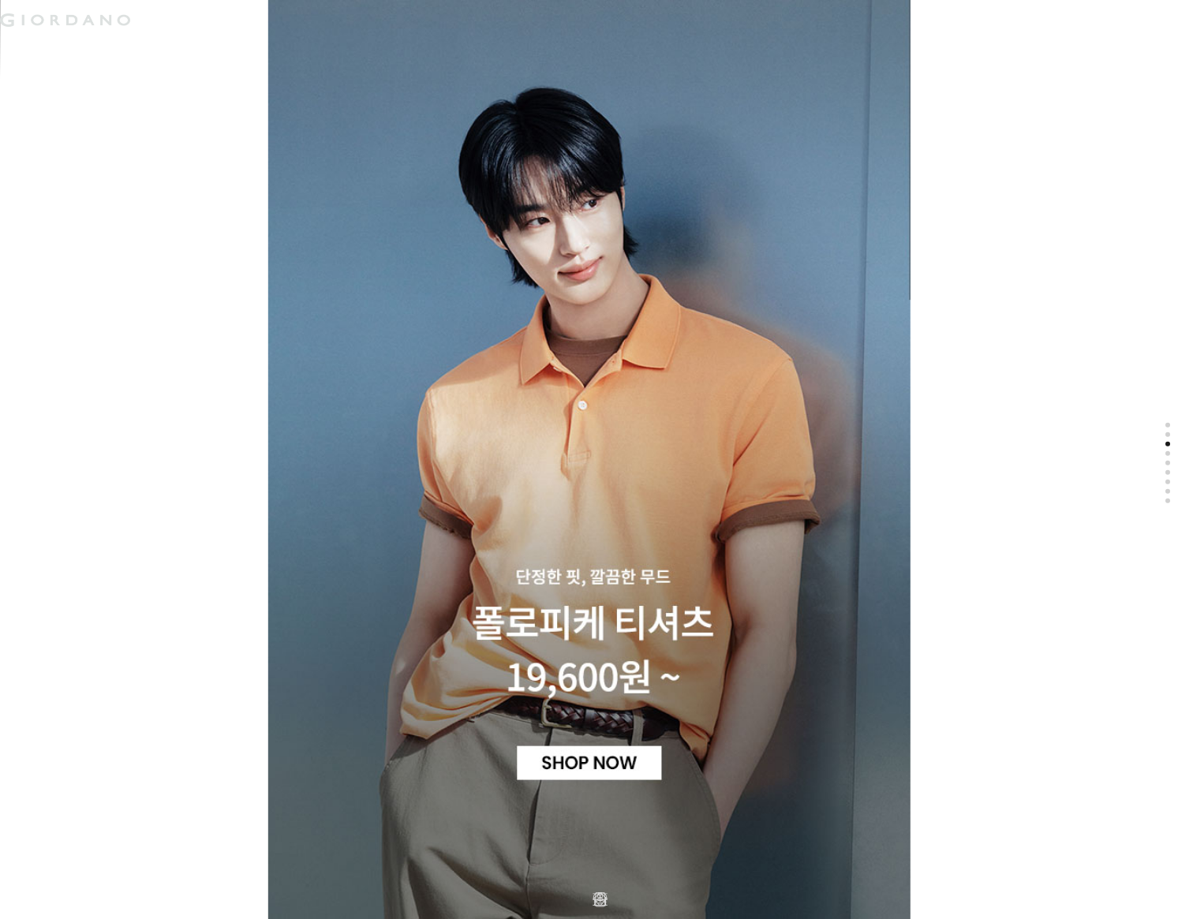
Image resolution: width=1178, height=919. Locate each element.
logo (198, 19)
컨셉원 (295, 50)
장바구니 (381, 14)
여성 (90, 50)
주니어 (225, 50)
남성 (30, 50)
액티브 (155, 50)
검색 (357, 6)
